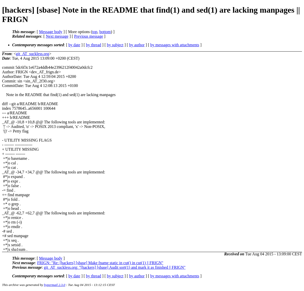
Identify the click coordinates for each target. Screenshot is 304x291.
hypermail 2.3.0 (54, 285)
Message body (50, 32)
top (94, 32)
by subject (115, 45)
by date (74, 45)
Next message (57, 36)
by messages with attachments (174, 45)
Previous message (88, 36)
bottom (105, 32)
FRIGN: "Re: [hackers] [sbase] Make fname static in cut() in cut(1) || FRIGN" (100, 263)
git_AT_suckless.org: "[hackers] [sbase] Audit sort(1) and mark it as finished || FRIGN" (115, 267)
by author (137, 45)
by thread (93, 45)
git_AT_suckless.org (32, 54)
